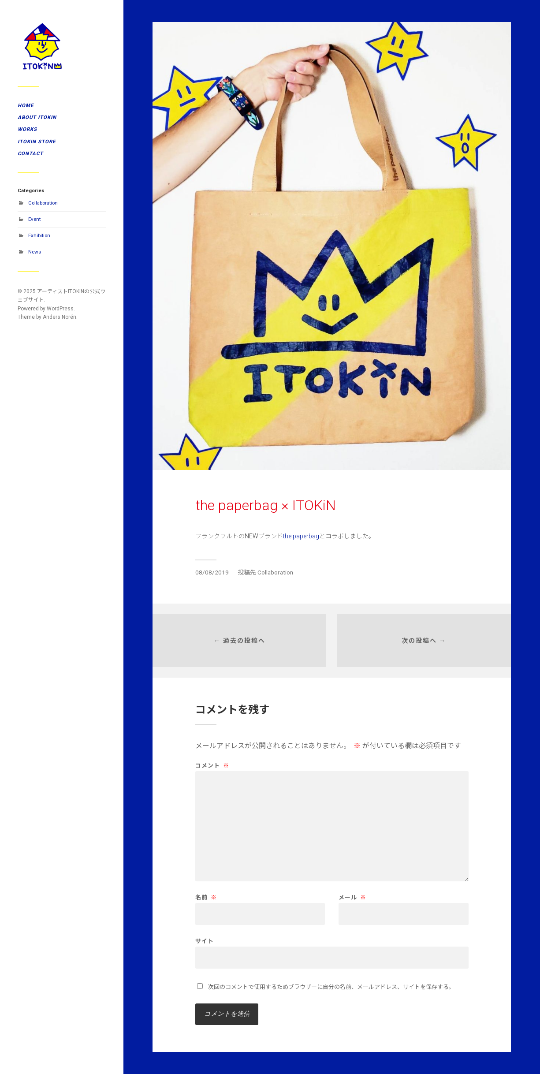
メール (352, 897)
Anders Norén (59, 317)
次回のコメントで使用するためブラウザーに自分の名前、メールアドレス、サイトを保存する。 (331, 987)
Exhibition (39, 235)
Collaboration (43, 203)
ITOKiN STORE (37, 141)
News (34, 252)
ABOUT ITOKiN (37, 117)
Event (34, 219)
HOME (26, 105)
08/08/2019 (212, 572)
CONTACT (30, 153)
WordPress (60, 309)
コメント (212, 765)
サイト (204, 941)
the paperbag (301, 536)
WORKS (27, 129)
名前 (206, 897)
